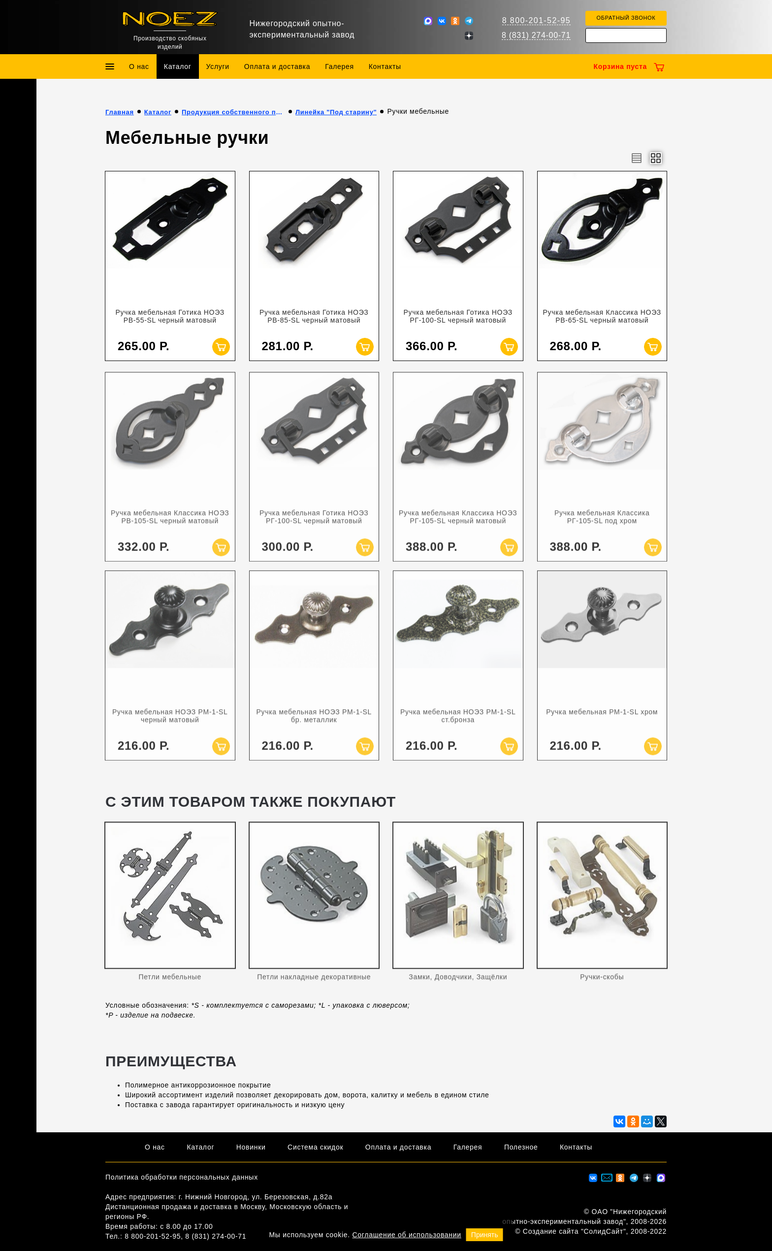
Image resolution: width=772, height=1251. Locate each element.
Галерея (339, 66)
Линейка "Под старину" (336, 112)
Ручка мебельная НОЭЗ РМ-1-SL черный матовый (170, 722)
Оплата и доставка (277, 66)
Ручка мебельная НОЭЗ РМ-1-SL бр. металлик (314, 722)
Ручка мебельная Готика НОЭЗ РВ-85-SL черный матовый (313, 316)
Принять (484, 1235)
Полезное (521, 1147)
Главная (119, 112)
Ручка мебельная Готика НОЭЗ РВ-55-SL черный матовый (170, 316)
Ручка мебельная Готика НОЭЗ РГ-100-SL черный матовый (458, 316)
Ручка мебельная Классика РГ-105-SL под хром (602, 523)
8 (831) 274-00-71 (536, 35)
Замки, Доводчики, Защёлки (458, 984)
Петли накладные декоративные (314, 984)
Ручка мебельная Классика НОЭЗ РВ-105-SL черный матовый (170, 523)
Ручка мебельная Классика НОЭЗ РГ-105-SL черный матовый (458, 523)
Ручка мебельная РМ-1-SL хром (602, 719)
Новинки (251, 1147)
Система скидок (315, 1147)
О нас (139, 66)
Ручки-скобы (602, 984)
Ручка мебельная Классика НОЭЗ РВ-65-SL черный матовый (602, 316)
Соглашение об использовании (407, 1235)
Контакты (385, 66)
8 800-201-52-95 (536, 20)
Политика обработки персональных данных (181, 1177)
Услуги (217, 66)
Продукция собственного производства (233, 112)
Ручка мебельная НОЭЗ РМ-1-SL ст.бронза (458, 722)
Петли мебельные (170, 984)
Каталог (178, 66)
